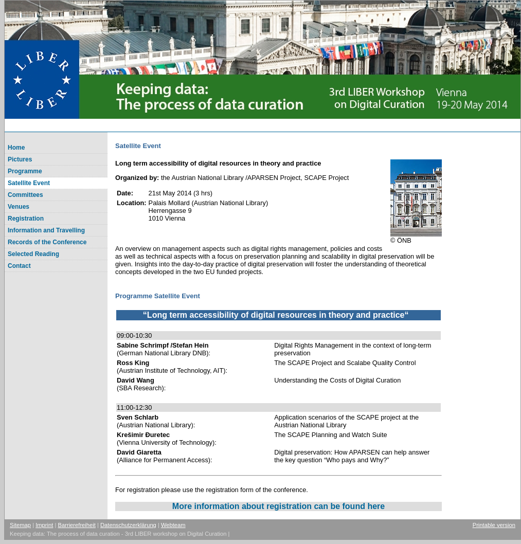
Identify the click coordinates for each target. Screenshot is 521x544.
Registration (26, 218)
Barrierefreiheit (77, 525)
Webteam (173, 525)
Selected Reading (33, 254)
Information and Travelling (46, 230)
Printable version (494, 525)
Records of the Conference (47, 242)
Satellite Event (29, 183)
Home (16, 147)
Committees (25, 194)
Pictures (20, 159)
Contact (19, 265)
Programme (25, 171)
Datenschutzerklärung (128, 525)
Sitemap (20, 525)
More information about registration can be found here (278, 506)
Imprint (44, 525)
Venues (18, 206)
